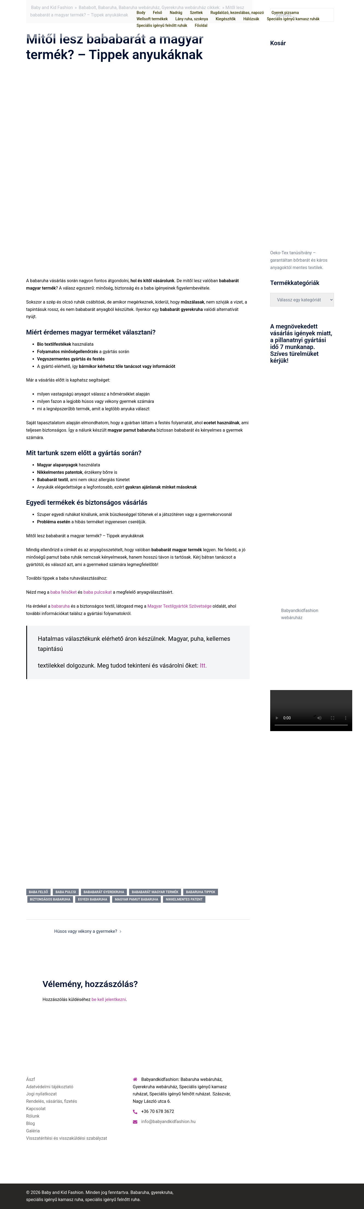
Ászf (30, 1079)
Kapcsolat (36, 1108)
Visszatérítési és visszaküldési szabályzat (66, 1138)
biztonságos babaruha (50, 899)
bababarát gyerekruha (104, 892)
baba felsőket (63, 592)
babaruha (60, 606)
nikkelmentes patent (184, 899)
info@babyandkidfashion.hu (168, 1121)
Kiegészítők (226, 19)
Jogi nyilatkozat (41, 1094)
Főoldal (201, 25)
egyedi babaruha (92, 899)
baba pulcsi (66, 892)
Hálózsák (251, 19)
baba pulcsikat (98, 592)
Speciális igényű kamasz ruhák (293, 19)
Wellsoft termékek (152, 19)
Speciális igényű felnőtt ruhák (162, 25)
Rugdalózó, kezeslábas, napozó (237, 12)
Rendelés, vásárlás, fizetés (51, 1101)
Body (141, 12)
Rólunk (33, 1116)
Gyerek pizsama (285, 12)
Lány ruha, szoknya (191, 19)
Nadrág (176, 12)
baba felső (38, 892)
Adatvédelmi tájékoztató (49, 1086)
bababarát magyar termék (155, 892)
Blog (30, 1123)
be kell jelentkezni (109, 999)
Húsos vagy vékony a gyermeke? (85, 931)
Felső (157, 12)
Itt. (203, 665)
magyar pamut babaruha (136, 899)
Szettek (196, 12)
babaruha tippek (200, 892)
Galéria (33, 1130)
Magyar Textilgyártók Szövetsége (179, 606)
